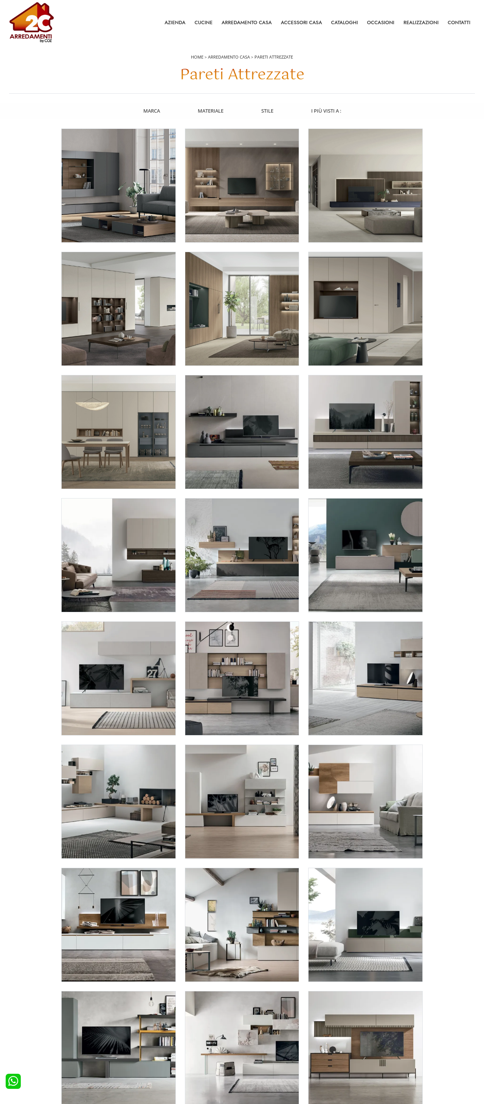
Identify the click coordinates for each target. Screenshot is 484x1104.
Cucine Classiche (32, 1031)
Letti (135, 1010)
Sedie (253, 1041)
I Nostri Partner (379, 1041)
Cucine (203, 22)
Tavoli (253, 1031)
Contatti (459, 22)
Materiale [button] (210, 110)
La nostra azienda (382, 1010)
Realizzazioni (421, 22)
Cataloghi (344, 22)
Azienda (174, 22)
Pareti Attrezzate (273, 57)
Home (197, 57)
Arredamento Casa (247, 22)
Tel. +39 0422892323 (322, 1068)
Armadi (138, 1031)
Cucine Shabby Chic (35, 1041)
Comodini (141, 1041)
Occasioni (380, 22)
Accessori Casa (301, 22)
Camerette (141, 1020)
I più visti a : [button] (326, 110)
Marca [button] (151, 110)
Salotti (253, 1010)
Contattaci (374, 1020)
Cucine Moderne (32, 1020)
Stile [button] (267, 110)
